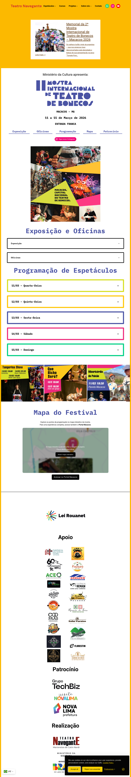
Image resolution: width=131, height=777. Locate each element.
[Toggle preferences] (109, 769)
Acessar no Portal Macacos (65, 477)
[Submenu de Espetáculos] (55, 6)
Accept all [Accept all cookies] (74, 769)
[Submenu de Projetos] (77, 6)
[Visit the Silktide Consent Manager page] (123, 769)
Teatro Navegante (26, 6)
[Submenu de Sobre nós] (90, 6)
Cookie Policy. (108, 763)
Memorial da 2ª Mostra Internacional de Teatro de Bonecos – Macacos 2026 (79, 31)
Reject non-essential (92, 769)
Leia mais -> (40, 55)
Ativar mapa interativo (65, 454)
